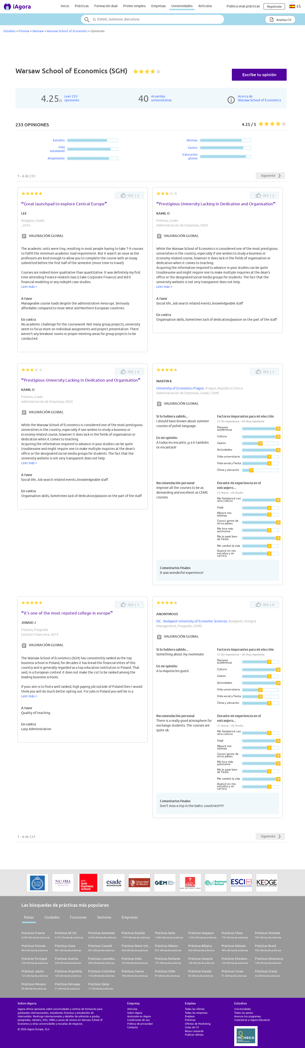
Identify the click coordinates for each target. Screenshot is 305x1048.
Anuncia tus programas (247, 1016)
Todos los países (243, 1012)
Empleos (190, 1016)
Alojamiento (56, 158)
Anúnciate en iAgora (139, 1016)
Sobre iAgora (134, 1012)
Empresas (158, 6)
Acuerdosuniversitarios (161, 98)
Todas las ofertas (195, 1008)
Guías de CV (192, 1027)
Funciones (78, 917)
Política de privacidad (139, 1023)
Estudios (9, 31)
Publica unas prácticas (243, 6)
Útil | (129, 195)
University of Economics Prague (180, 388)
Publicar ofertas (194, 1034)
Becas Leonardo (194, 1031)
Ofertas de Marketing (197, 1023)
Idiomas (192, 140)
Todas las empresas (196, 1012)
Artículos (205, 6)
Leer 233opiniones (71, 98)
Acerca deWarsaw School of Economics (259, 98)
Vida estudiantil (57, 149)
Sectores (104, 917)
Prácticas (82, 6)
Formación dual (105, 6)
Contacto (132, 1027)
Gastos (193, 147)
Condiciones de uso (138, 1019)
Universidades (182, 6)
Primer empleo (134, 6)
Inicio (65, 6)
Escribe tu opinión (259, 74)
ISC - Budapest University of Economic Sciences (191, 621)
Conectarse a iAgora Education (252, 1019)
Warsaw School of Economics (67, 31)
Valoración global (190, 156)
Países (29, 917)
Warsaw (38, 31)
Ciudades (52, 917)
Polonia (24, 31)
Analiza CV (280, 19)
